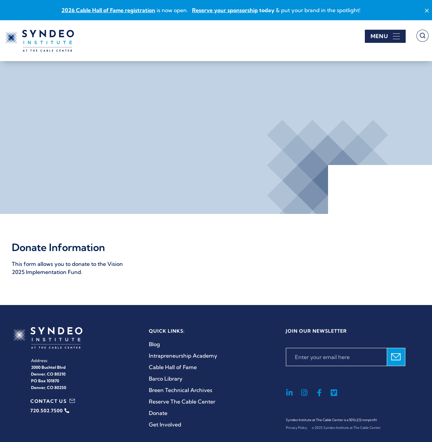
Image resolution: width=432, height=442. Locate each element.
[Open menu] (385, 36)
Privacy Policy (296, 427)
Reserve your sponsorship (225, 10)
